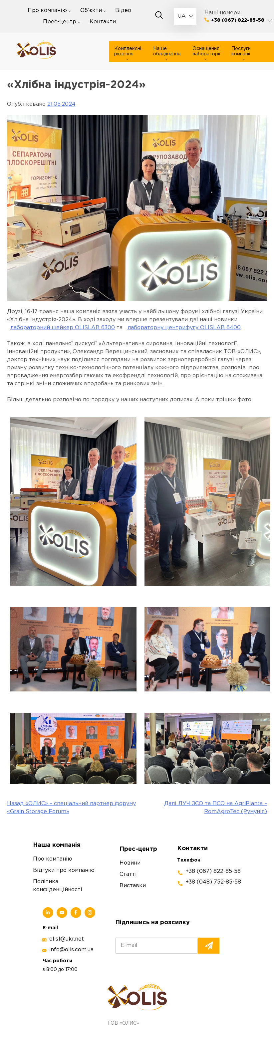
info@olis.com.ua (71, 949)
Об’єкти (91, 10)
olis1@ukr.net (66, 939)
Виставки (133, 885)
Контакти (103, 21)
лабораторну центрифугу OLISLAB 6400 (184, 327)
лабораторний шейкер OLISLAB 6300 (62, 327)
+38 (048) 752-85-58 (213, 882)
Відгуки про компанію (64, 870)
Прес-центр (59, 21)
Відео (123, 10)
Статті (128, 874)
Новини (130, 863)
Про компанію (47, 10)
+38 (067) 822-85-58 (237, 20)
